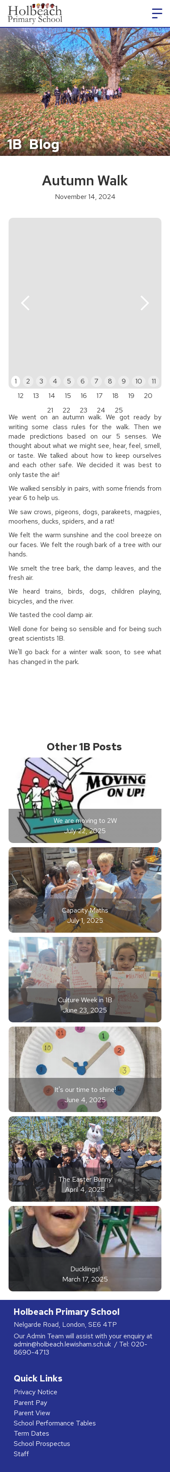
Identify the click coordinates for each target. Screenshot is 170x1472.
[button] (157, 13)
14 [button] (51, 395)
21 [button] (50, 410)
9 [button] (124, 381)
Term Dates (31, 1433)
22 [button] (66, 410)
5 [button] (69, 381)
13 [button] (36, 395)
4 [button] (55, 381)
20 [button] (148, 395)
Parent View (32, 1412)
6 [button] (83, 381)
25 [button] (119, 410)
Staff (21, 1453)
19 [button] (131, 395)
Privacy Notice (35, 1391)
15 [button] (68, 395)
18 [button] (115, 395)
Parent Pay (30, 1402)
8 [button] (110, 381)
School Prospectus (42, 1443)
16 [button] (84, 395)
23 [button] (83, 410)
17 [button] (99, 395)
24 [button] (101, 410)
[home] (33, 13)
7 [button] (96, 381)
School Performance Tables (55, 1423)
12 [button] (21, 395)
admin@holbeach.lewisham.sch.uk (63, 1344)
